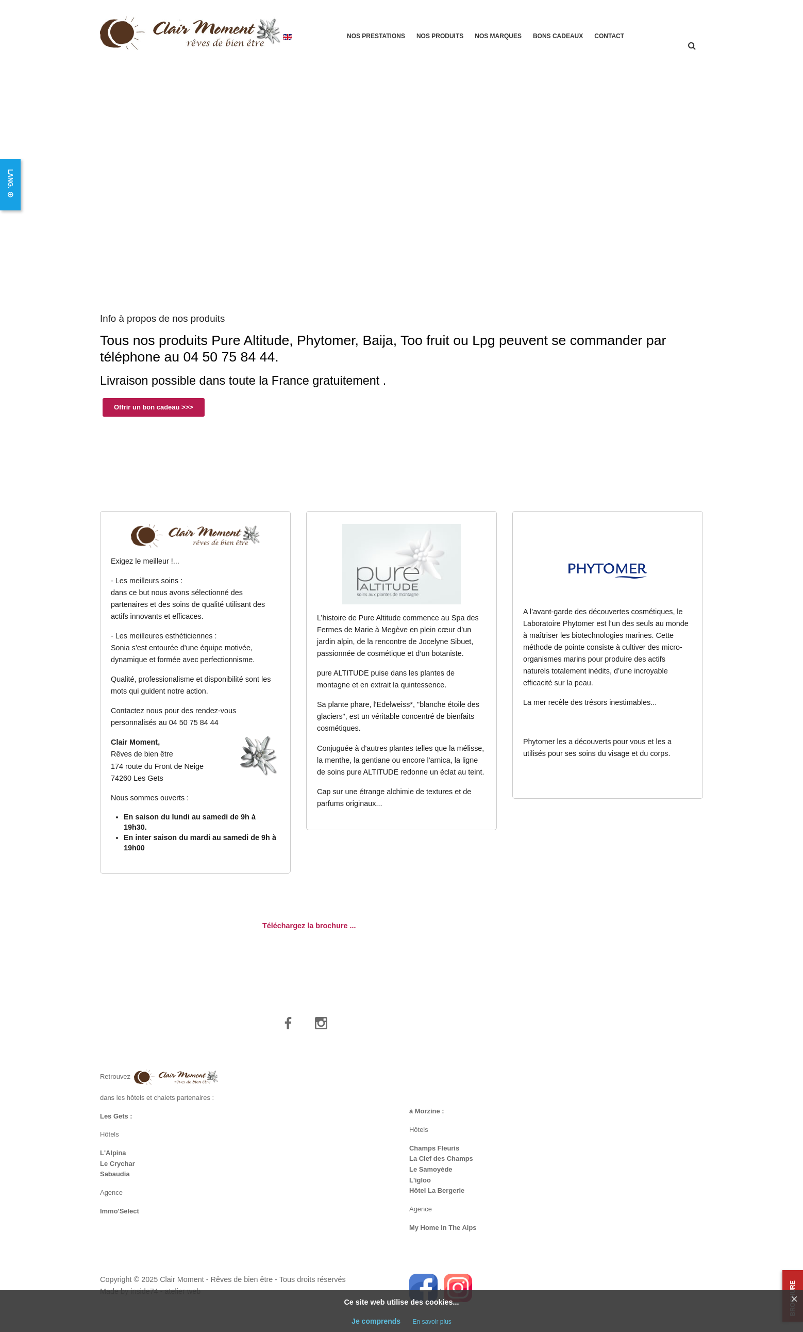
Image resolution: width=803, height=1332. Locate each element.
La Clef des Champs (441, 1165)
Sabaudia (115, 1181)
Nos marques (498, 36)
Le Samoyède (431, 1176)
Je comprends (376, 1321)
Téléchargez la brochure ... (309, 932)
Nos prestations (376, 36)
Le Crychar (117, 1170)
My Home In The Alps (443, 1234)
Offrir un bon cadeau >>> (153, 413)
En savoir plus (431, 1321)
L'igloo (420, 1187)
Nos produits (439, 36)
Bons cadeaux (558, 36)
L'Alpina (113, 1159)
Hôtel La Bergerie (436, 1197)
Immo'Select (119, 1218)
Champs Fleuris (434, 1154)
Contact (609, 36)
